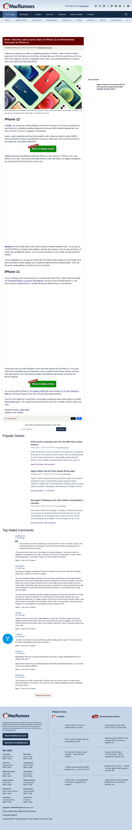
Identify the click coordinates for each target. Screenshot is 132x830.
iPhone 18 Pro (21, 20)
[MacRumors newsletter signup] (128, 6)
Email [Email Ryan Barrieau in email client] (25, 792)
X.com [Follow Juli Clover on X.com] (9, 766)
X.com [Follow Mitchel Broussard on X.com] (9, 774)
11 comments (11, 418)
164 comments (49, 523)
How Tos (49, 14)
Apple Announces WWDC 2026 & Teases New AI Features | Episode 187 (116, 739)
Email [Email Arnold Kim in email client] (4, 757)
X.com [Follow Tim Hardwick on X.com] (30, 774)
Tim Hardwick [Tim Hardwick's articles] (28, 770)
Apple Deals (24, 410)
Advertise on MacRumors (16, 741)
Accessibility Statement (10, 815)
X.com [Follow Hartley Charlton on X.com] (9, 783)
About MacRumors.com (15, 734)
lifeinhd (18, 613)
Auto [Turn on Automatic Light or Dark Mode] (42, 819)
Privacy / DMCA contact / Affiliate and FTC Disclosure (19, 811)
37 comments (49, 493)
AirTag (79, 20)
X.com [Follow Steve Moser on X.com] (9, 800)
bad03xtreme (20, 536)
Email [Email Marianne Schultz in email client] (25, 783)
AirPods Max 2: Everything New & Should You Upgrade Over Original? (76, 781)
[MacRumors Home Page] (19, 6)
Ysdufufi (18, 634)
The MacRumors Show (109, 715)
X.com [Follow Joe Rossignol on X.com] (30, 766)
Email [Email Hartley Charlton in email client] (4, 783)
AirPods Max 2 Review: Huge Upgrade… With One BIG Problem (76, 753)
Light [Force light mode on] (46, 819)
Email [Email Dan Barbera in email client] (4, 792)
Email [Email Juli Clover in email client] (4, 766)
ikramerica (19, 675)
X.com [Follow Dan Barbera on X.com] (9, 792)
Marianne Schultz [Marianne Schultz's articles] (29, 779)
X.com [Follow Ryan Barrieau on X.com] (30, 792)
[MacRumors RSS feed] (124, 6)
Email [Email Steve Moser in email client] (4, 800)
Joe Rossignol (63, 447)
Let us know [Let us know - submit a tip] (84, 6)
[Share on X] (73, 418)
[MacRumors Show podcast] (96, 6)
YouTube (60, 715)
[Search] (127, 14)
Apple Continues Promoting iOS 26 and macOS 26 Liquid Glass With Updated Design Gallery (110, 87)
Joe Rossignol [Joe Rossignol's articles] (28, 761)
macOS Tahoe (116, 20)
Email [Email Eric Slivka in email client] (25, 757)
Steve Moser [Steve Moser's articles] (7, 796)
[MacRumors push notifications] (120, 6)
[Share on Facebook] (79, 418)
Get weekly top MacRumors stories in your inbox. (43, 425)
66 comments (49, 464)
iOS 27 (7, 20)
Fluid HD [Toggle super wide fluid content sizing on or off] (36, 819)
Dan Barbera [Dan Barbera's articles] (7, 787)
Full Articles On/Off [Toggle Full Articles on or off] (21, 819)
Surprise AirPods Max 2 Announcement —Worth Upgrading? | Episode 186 (114, 753)
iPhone (20, 412)
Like (27, 560)
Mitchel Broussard (45, 48)
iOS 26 (102, 20)
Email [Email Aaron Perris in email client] (25, 800)
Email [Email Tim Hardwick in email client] (25, 774)
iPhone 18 (91, 20)
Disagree (32, 560)
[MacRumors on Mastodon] (111, 6)
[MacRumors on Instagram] (100, 6)
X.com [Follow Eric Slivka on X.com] (30, 757)
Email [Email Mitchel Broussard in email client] (4, 774)
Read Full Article (37, 464)
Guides (38, 14)
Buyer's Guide (76, 14)
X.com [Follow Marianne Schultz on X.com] (30, 783)
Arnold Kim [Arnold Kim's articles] (6, 753)
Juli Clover (62, 506)
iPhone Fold (36, 20)
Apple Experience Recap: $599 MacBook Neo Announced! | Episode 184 (116, 781)
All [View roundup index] (127, 20)
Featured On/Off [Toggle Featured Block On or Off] (8, 819)
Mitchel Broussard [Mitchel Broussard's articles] (9, 770)
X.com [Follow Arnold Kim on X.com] (9, 757)
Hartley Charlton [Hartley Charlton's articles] (8, 779)
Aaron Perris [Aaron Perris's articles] (27, 796)
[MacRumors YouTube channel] (116, 6)
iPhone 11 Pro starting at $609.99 (34, 391)
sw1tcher (19, 651)
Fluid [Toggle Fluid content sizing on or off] (30, 819)
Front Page (9, 14)
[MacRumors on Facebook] (104, 6)
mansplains (20, 566)
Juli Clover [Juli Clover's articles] (6, 761)
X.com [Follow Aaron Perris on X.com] (30, 800)
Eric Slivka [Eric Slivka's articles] (27, 753)
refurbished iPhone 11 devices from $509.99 (25, 281)
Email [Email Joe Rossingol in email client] (25, 766)
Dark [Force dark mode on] (50, 819)
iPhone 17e (67, 20)
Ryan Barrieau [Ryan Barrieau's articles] (28, 787)
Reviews (62, 14)
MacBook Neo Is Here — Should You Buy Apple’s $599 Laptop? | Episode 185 (117, 767)
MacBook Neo (52, 20)
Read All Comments (43, 695)
